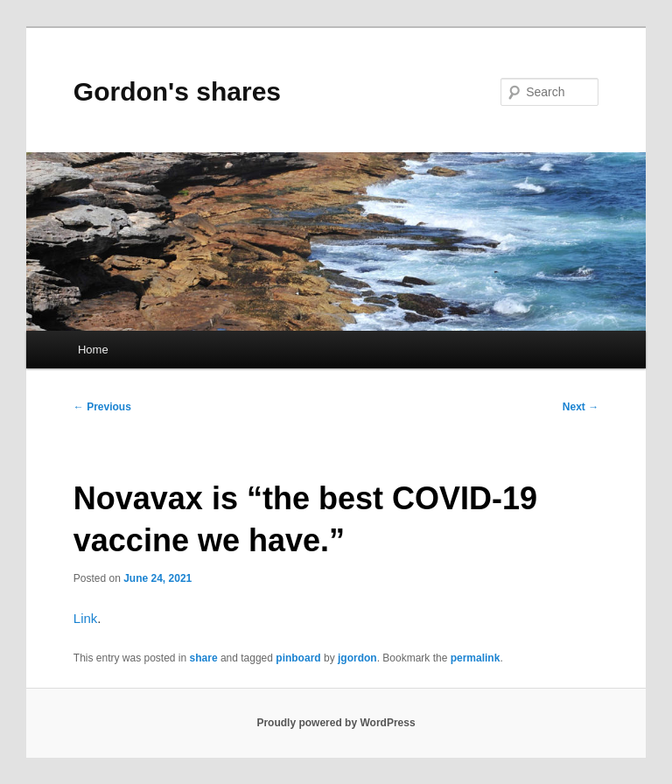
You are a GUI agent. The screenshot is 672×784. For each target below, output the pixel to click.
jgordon (357, 658)
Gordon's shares (177, 91)
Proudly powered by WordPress (335, 723)
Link (86, 618)
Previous (102, 407)
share (204, 658)
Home (93, 349)
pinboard (298, 658)
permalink (475, 658)
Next (580, 407)
